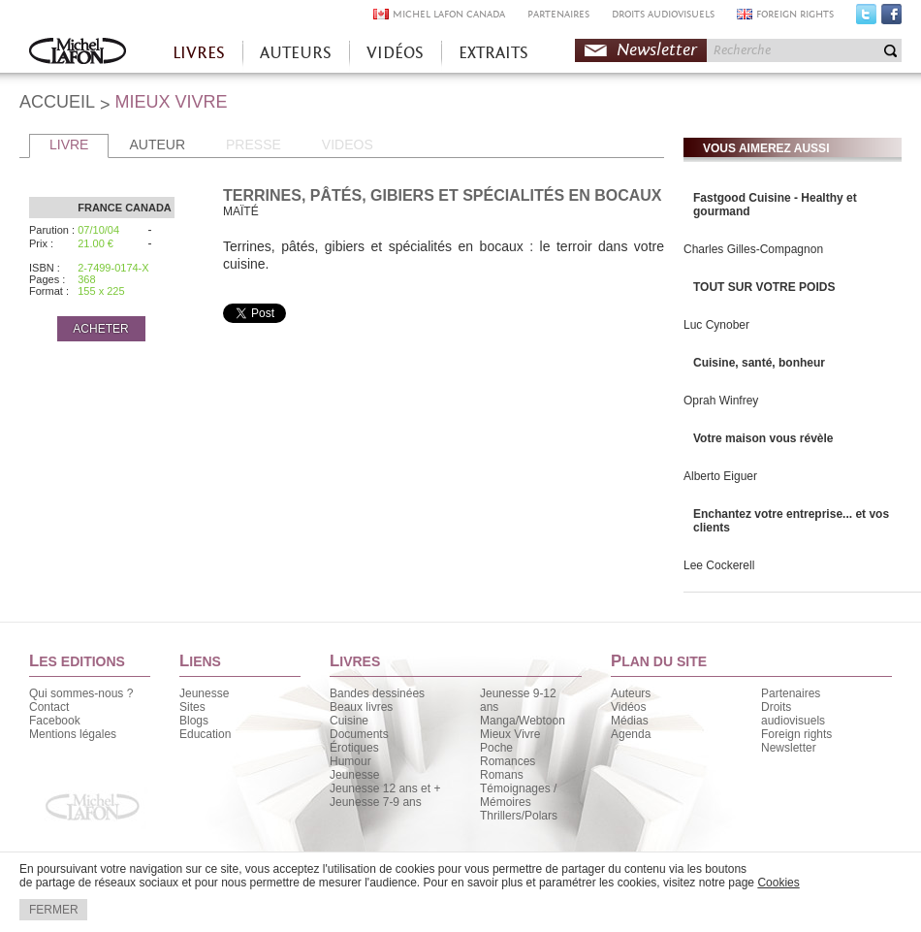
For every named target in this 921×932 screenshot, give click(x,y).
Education (205, 734)
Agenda (631, 734)
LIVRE (68, 144)
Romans (502, 775)
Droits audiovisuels (793, 713)
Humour (350, 761)
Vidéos (628, 707)
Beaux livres (361, 707)
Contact (49, 707)
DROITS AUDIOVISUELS (663, 14)
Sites (192, 707)
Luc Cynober (716, 325)
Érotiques (354, 748)
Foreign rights (796, 734)
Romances (507, 761)
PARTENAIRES (558, 14)
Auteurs (631, 693)
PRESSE (253, 144)
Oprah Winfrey (720, 400)
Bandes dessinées (377, 693)
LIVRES (199, 53)
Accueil (77, 53)
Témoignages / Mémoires (518, 795)
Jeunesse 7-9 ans (376, 802)
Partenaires (790, 693)
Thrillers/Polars (518, 815)
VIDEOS (347, 144)
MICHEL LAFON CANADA (449, 14)
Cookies (778, 882)
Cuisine (349, 720)
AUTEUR (157, 144)
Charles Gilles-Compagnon (753, 249)
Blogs (193, 720)
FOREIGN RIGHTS (795, 14)
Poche (496, 748)
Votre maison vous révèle (763, 438)
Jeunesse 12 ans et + (385, 788)
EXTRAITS (493, 53)
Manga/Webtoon (522, 720)
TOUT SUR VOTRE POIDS (764, 287)
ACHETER (100, 329)
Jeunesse (204, 693)
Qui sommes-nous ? (81, 693)
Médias (630, 720)
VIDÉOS (395, 53)
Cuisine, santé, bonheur (759, 363)
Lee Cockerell (718, 565)
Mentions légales (72, 734)
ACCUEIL (57, 102)
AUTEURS (296, 53)
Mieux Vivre (510, 734)
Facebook (891, 18)
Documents (359, 734)
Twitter (866, 18)
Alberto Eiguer (720, 476)
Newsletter (657, 50)
